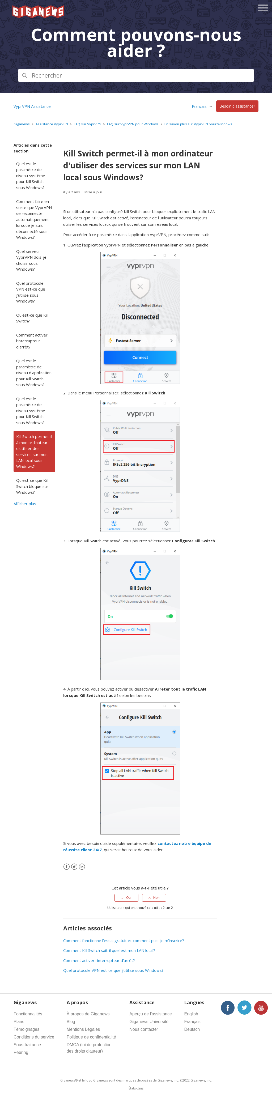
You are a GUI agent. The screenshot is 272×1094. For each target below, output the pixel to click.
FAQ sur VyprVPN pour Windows (133, 124)
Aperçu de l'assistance (150, 1014)
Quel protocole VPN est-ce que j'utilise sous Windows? (30, 292)
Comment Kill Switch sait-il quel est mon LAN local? (109, 950)
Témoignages (26, 1029)
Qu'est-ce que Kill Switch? (32, 318)
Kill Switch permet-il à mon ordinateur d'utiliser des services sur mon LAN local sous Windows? (34, 451)
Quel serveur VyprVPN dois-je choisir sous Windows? (31, 260)
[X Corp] (74, 866)
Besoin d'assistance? (237, 106)
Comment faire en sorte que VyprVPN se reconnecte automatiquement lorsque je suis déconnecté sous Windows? (34, 219)
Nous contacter (143, 1029)
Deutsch (192, 1029)
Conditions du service (34, 1037)
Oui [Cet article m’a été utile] (128, 897)
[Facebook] (66, 866)
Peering (21, 1052)
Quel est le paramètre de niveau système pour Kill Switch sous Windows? (30, 175)
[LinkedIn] (82, 866)
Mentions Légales (83, 1029)
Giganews (22, 124)
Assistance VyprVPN (52, 124)
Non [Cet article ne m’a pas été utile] (156, 897)
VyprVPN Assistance (32, 106)
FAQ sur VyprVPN (87, 124)
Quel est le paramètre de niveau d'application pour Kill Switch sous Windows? (34, 372)
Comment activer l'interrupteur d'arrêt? (32, 341)
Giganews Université (148, 1021)
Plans (19, 1021)
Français (200, 106)
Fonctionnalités (28, 1014)
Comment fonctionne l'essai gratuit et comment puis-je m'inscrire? (123, 940)
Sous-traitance (27, 1044)
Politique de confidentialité (91, 1037)
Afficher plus (25, 503)
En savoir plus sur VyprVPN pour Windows (198, 124)
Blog (71, 1021)
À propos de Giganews (88, 1014)
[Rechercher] (136, 75)
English (191, 1014)
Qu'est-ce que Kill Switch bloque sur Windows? (32, 486)
